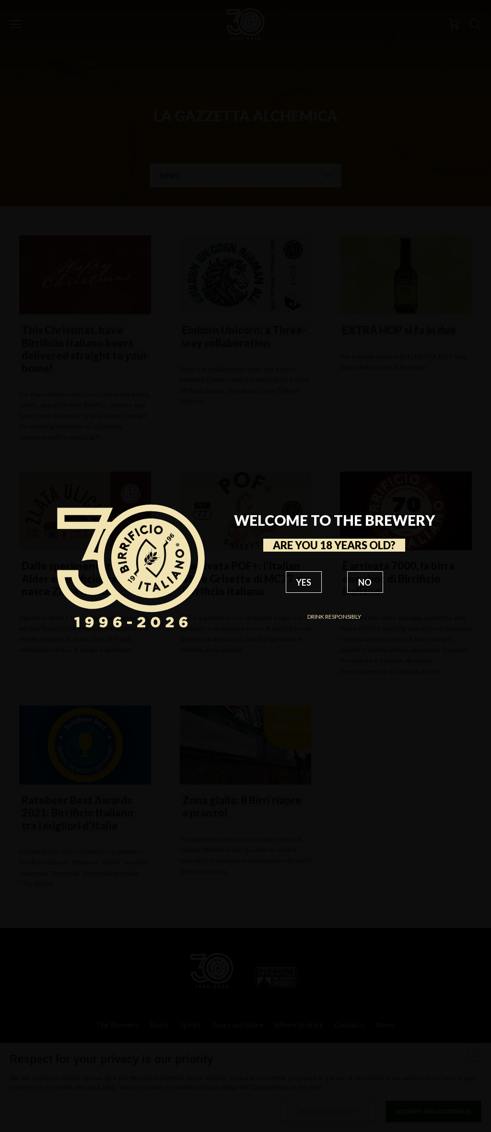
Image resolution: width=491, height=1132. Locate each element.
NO (365, 582)
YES (303, 582)
